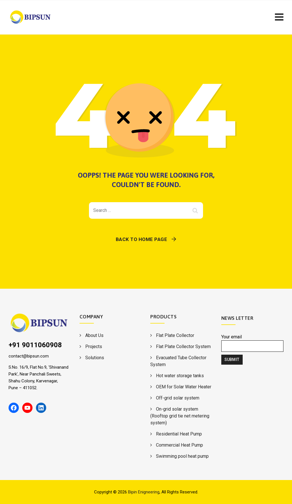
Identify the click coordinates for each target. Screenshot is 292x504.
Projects (93, 346)
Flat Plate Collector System (183, 346)
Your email (252, 343)
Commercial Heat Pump (179, 445)
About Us (94, 335)
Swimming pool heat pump (182, 456)
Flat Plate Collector (175, 335)
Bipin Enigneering (143, 492)
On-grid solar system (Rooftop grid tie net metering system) (179, 415)
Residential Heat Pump (179, 434)
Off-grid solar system (177, 398)
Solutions (94, 357)
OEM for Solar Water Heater (183, 386)
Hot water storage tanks (180, 375)
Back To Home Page (141, 239)
